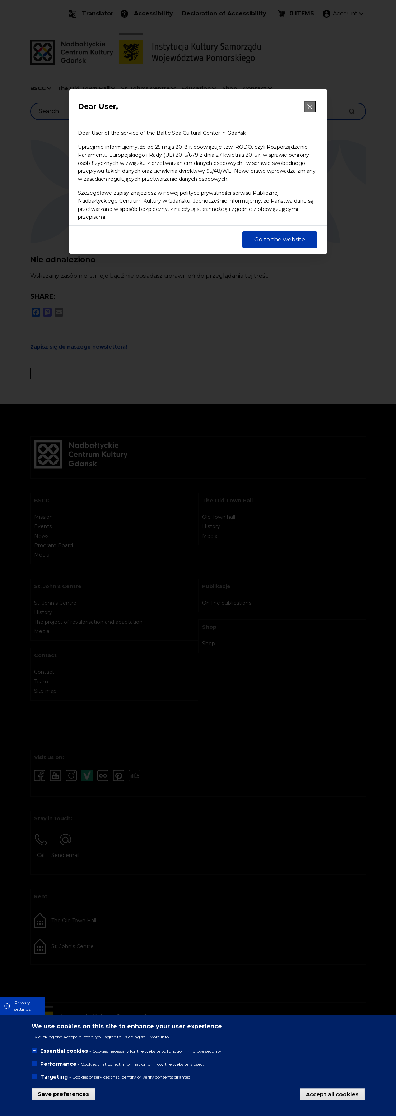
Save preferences (63, 1093)
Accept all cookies (332, 1093)
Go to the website (279, 239)
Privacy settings (22, 1006)
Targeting (54, 1077)
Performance (58, 1064)
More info (159, 1036)
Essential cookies (64, 1051)
